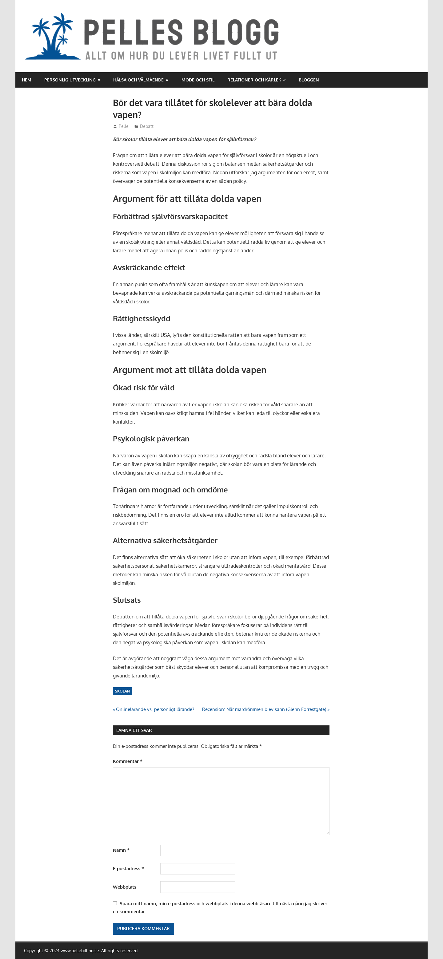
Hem (26, 79)
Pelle (124, 126)
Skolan (122, 691)
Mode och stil (198, 79)
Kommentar (127, 761)
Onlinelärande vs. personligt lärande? (155, 709)
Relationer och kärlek (254, 79)
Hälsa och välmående (138, 79)
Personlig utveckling (70, 79)
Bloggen (309, 79)
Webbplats (124, 887)
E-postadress (128, 868)
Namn (121, 850)
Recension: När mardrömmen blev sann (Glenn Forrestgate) (264, 709)
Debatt (147, 126)
